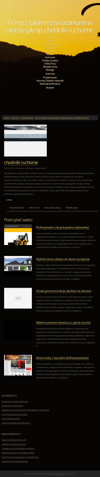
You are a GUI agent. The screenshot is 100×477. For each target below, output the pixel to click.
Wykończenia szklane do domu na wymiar (63, 259)
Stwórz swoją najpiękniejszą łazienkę (14, 414)
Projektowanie (27, 118)
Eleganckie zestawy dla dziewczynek (14, 440)
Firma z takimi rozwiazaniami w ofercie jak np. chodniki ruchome (49, 26)
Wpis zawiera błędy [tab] (53, 208)
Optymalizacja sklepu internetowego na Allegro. (18, 453)
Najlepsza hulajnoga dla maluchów (14, 444)
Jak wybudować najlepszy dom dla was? (15, 401)
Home (6, 118)
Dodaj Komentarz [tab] (16, 208)
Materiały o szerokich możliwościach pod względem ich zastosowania (25, 410)
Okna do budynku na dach (11, 419)
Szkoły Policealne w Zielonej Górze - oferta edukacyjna (20, 457)
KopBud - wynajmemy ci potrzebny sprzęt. (16, 423)
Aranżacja (15, 118)
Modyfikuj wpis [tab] (72, 208)
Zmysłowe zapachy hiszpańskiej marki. (15, 461)
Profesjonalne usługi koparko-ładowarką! (62, 227)
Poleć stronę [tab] (34, 208)
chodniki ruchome (21, 162)
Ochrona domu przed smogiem (12, 406)
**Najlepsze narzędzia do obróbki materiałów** (18, 448)
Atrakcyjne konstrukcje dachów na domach (63, 291)
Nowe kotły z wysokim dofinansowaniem (62, 358)
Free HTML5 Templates (56, 474)
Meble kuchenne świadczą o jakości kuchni (63, 322)
